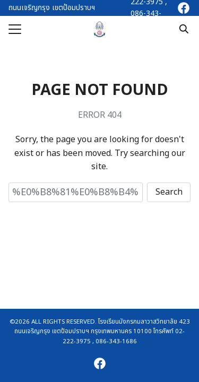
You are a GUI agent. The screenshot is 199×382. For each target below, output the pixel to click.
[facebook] (184, 8)
